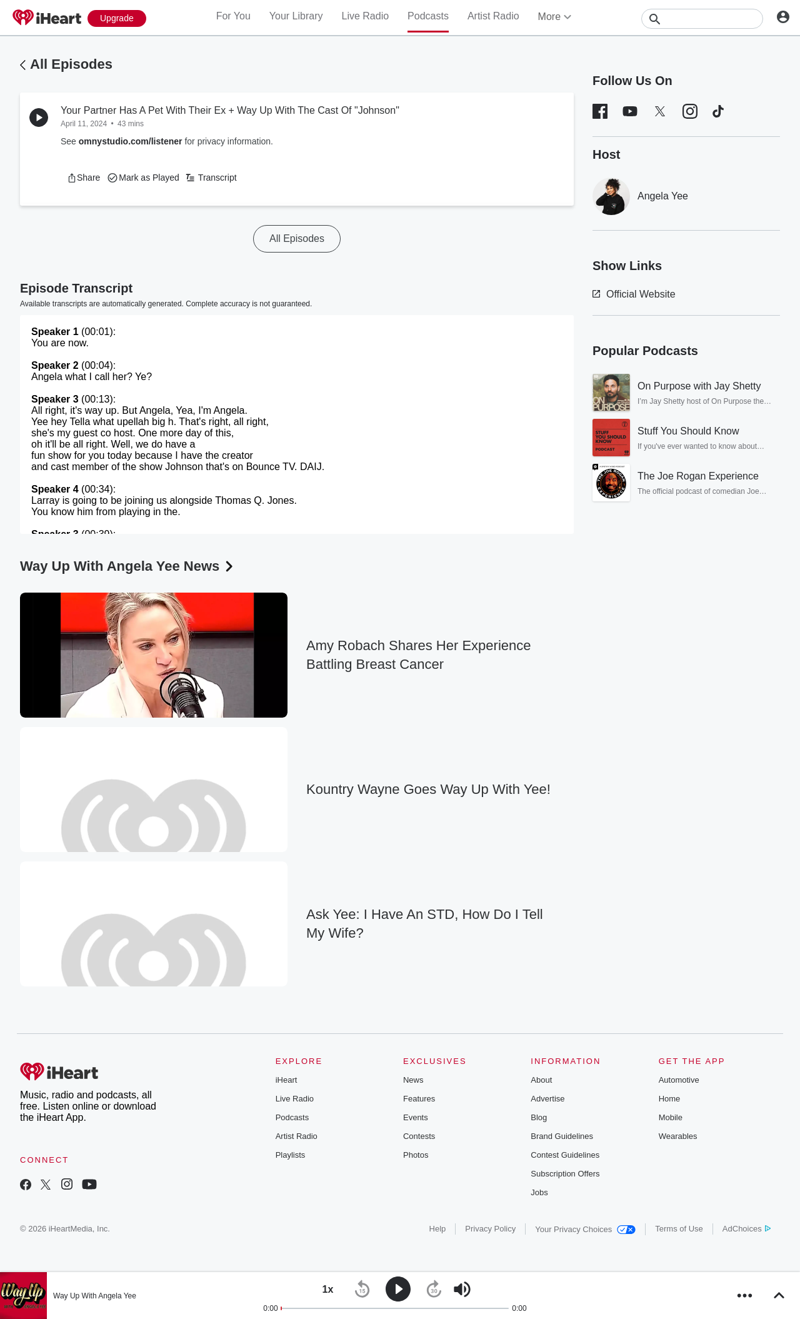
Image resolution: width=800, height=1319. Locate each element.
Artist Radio (493, 16)
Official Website (634, 294)
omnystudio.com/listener (130, 141)
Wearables (678, 1136)
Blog (539, 1117)
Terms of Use (679, 1228)
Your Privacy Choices (585, 1229)
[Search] (702, 19)
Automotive (679, 1080)
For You (233, 16)
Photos (415, 1155)
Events (415, 1117)
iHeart (287, 1080)
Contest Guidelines (565, 1155)
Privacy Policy (490, 1228)
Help (437, 1228)
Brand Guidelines (562, 1136)
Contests (419, 1136)
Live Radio (365, 16)
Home (670, 1098)
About (541, 1080)
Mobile (670, 1117)
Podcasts (428, 16)
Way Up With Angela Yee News (128, 566)
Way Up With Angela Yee (94, 1295)
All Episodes (71, 64)
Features (419, 1098)
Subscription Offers (565, 1173)
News (413, 1080)
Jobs (539, 1192)
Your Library (296, 16)
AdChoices (746, 1228)
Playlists (291, 1155)
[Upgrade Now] (117, 18)
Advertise (547, 1098)
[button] (83, 177)
